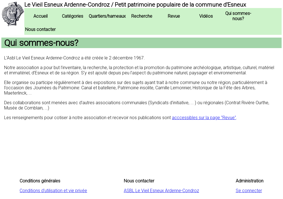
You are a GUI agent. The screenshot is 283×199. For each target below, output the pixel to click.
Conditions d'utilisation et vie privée (53, 190)
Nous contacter (40, 29)
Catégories (72, 16)
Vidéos (206, 16)
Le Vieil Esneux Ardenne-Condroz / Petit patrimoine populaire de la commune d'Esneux (135, 4)
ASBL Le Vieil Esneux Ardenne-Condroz (161, 190)
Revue (174, 16)
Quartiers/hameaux (107, 16)
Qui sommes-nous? (238, 16)
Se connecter (249, 190)
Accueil (40, 16)
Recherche (141, 16)
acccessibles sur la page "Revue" (204, 117)
